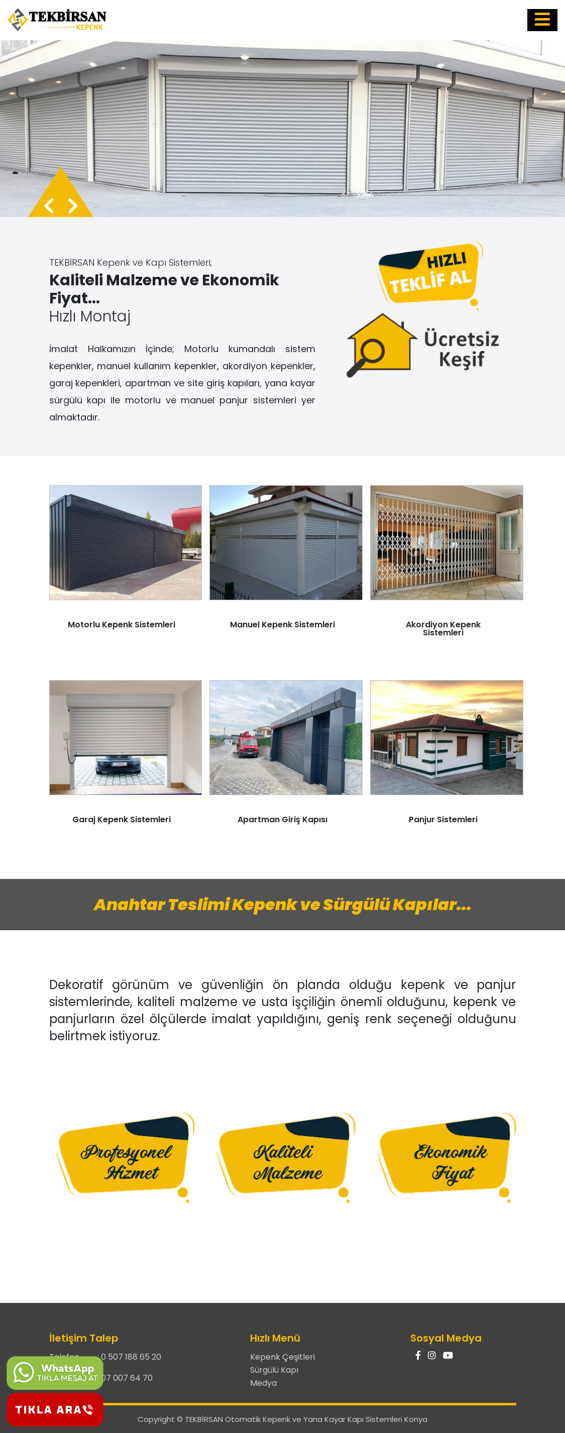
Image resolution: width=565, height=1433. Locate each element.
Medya (263, 1383)
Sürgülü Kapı (274, 1370)
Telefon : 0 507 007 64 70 (101, 1378)
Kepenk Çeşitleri (282, 1357)
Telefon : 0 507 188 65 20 (105, 1357)
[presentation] (49, 206)
